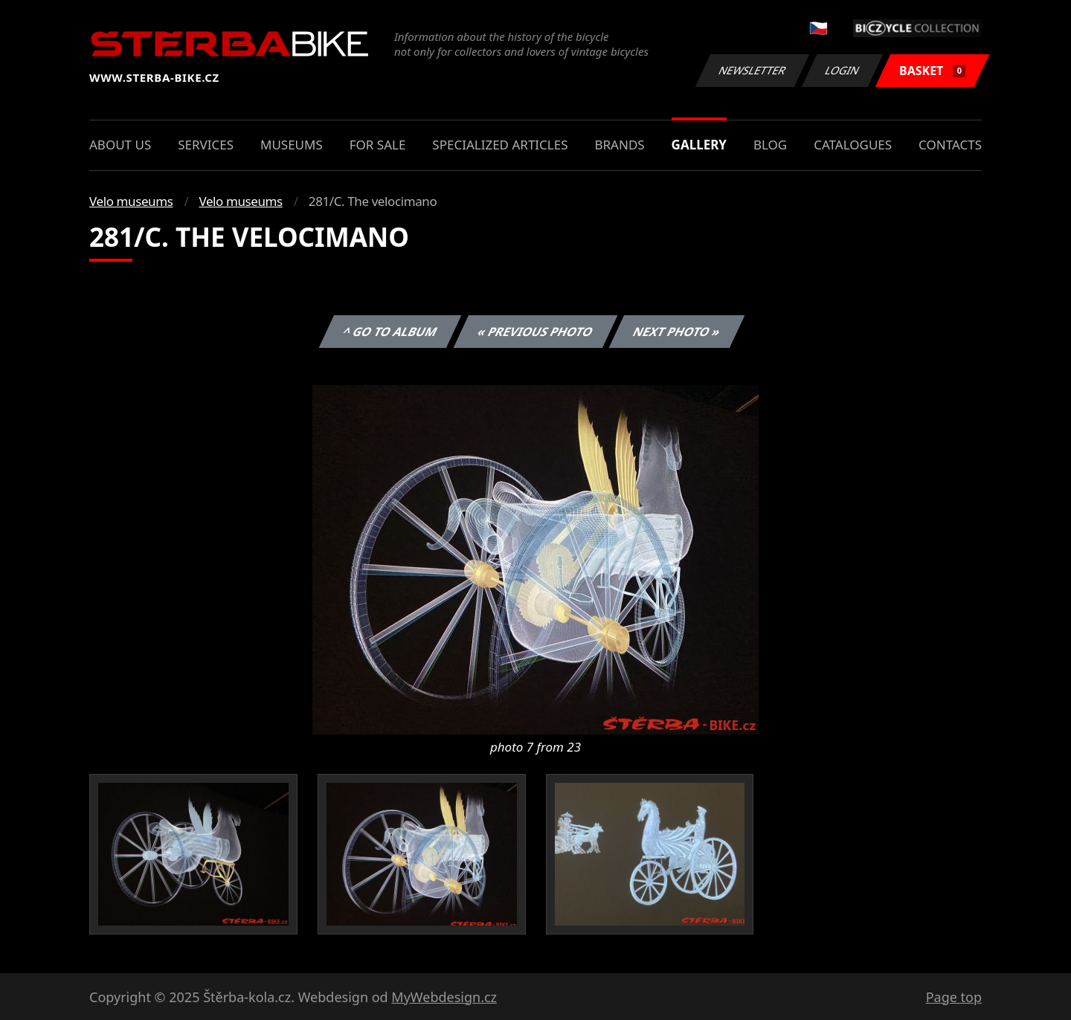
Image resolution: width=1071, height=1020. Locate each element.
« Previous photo (535, 331)
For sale (378, 144)
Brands (619, 144)
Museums (291, 144)
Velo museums (131, 201)
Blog (770, 144)
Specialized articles (499, 144)
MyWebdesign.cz (444, 997)
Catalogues (853, 144)
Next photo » (677, 331)
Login (843, 70)
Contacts (950, 144)
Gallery (699, 144)
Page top (954, 997)
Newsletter (751, 70)
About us (120, 144)
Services (206, 144)
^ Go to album (389, 331)
